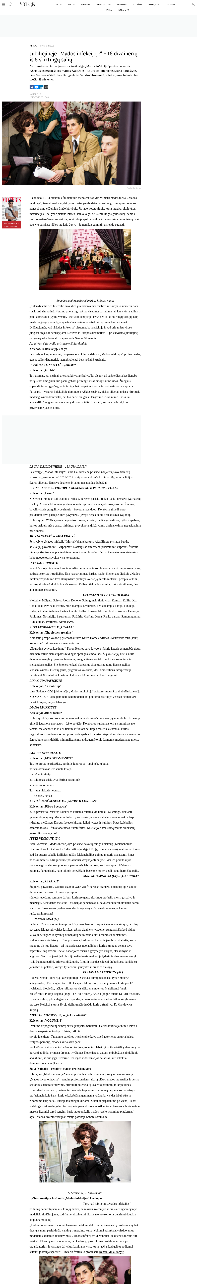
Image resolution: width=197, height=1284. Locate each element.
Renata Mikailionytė (111, 1252)
